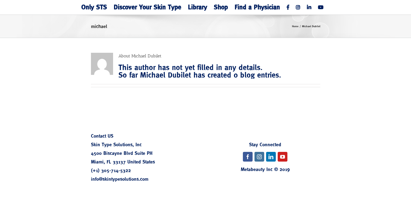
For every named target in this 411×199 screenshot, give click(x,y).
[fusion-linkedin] (271, 157)
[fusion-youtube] (282, 157)
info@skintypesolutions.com (119, 179)
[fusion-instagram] (259, 157)
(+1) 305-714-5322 (111, 170)
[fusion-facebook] (248, 157)
